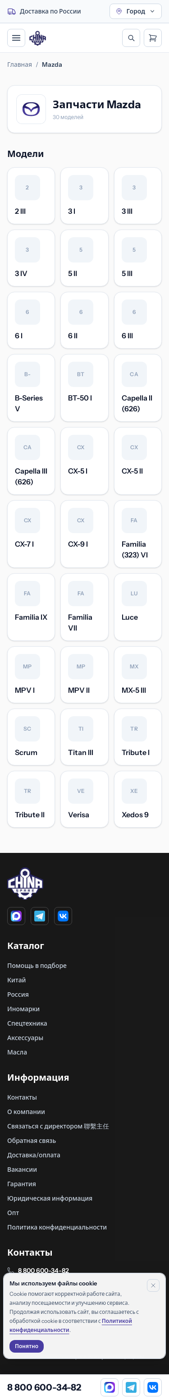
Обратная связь (31, 1141)
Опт (13, 1213)
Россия (18, 994)
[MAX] (16, 916)
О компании (26, 1112)
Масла (17, 1052)
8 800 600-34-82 (43, 1270)
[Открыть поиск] (131, 38)
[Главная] (37, 38)
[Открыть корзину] (153, 38)
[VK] (63, 916)
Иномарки (23, 1009)
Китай (16, 980)
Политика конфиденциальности (57, 1227)
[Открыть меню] (16, 38)
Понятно (26, 1346)
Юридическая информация (49, 1198)
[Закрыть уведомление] (153, 1285)
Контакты (22, 1097)
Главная (19, 64)
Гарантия (21, 1184)
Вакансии (22, 1169)
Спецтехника (27, 1023)
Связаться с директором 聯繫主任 (58, 1126)
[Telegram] (40, 916)
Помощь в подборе (37, 966)
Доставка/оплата (33, 1155)
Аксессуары (25, 1038)
